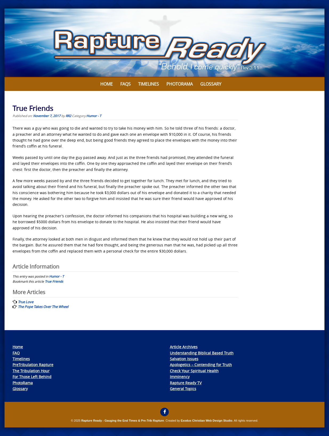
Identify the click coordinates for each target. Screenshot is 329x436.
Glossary (210, 84)
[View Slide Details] (164, 43)
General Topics (183, 388)
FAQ (16, 352)
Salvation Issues (184, 358)
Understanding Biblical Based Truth (202, 352)
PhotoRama (23, 382)
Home (106, 84)
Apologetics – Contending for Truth (201, 364)
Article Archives (184, 346)
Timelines (148, 84)
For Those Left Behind (32, 376)
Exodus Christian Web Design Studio (206, 420)
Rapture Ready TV (186, 382)
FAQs (125, 84)
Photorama (179, 84)
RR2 (68, 116)
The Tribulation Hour (31, 370)
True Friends (54, 281)
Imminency (180, 376)
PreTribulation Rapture (33, 364)
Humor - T (93, 116)
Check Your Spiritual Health (194, 370)
